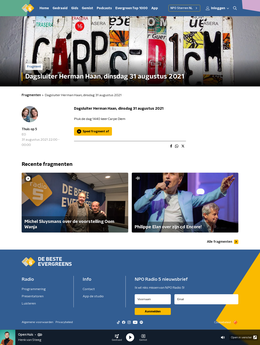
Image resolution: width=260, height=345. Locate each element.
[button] (117, 337)
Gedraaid (60, 8)
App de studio (93, 296)
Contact (89, 289)
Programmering (34, 289)
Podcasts (104, 8)
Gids (74, 8)
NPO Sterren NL (184, 8)
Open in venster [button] (244, 337)
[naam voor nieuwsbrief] (153, 299)
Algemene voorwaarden (37, 322)
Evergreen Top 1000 (131, 8)
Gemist (87, 8)
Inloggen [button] (217, 8)
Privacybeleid (64, 322)
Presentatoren (33, 296)
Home (44, 8)
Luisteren (29, 303)
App (154, 8)
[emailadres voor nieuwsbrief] (206, 299)
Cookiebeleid (222, 322)
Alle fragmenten (222, 242)
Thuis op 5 (29, 129)
